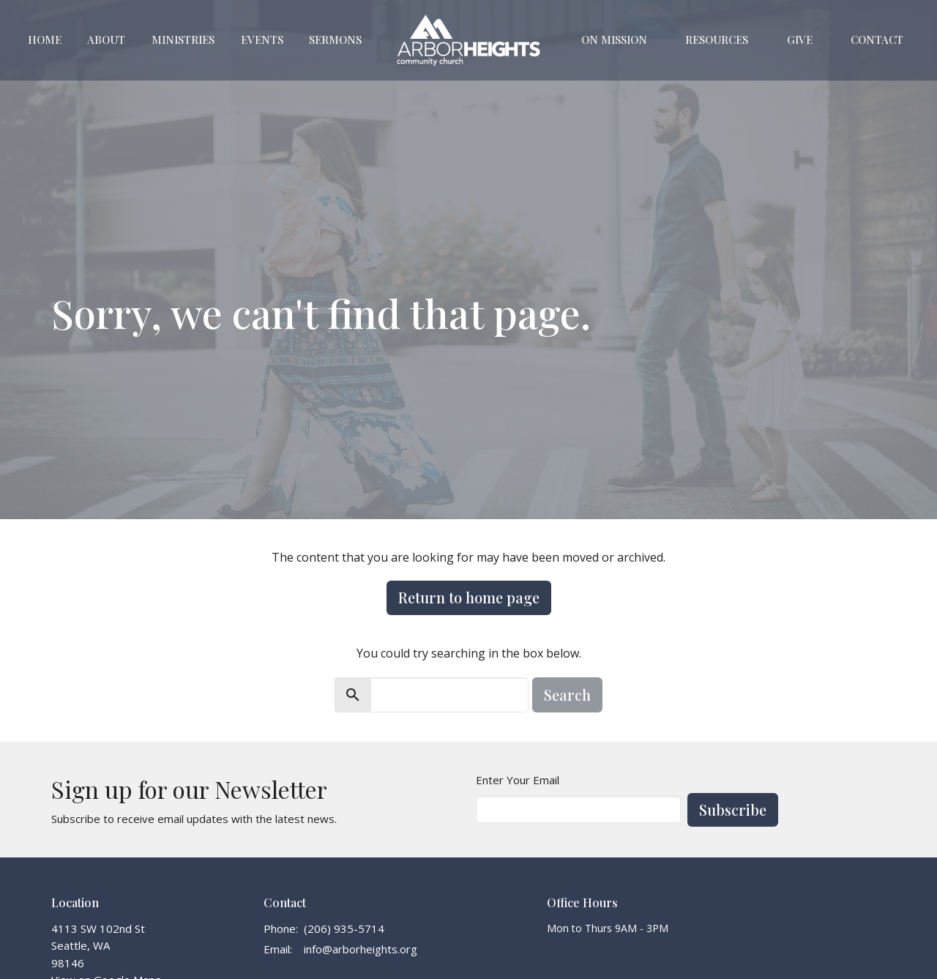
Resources (716, 39)
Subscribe (732, 809)
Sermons (335, 39)
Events (262, 39)
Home (44, 39)
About (106, 39)
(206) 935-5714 (344, 928)
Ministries (183, 39)
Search (567, 694)
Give (800, 39)
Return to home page (469, 597)
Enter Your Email (517, 780)
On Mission (614, 39)
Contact (877, 39)
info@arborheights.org (360, 949)
